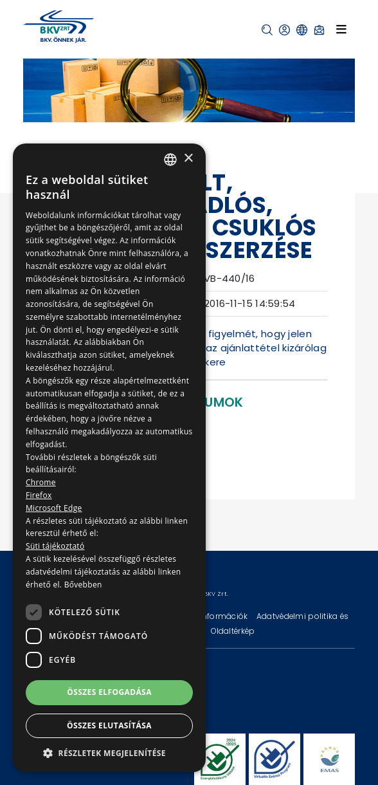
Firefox (39, 495)
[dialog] (109, 457)
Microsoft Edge (54, 508)
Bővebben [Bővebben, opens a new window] (83, 584)
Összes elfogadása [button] (109, 692)
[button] (267, 30)
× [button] (188, 158)
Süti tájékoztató (55, 545)
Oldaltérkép (233, 630)
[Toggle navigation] (341, 29)
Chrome (41, 482)
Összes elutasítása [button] (109, 725)
